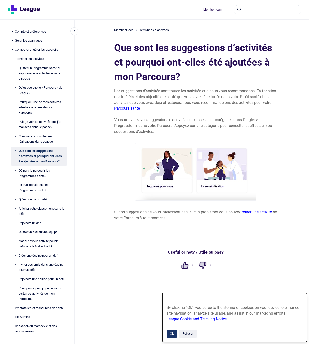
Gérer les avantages (28, 40)
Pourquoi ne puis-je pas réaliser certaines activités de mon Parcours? (40, 293)
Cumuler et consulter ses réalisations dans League (36, 138)
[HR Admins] (12, 317)
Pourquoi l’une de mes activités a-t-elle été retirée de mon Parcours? (40, 107)
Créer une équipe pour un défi (38, 255)
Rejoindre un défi (30, 223)
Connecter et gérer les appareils (36, 49)
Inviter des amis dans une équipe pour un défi (41, 267)
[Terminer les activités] (12, 59)
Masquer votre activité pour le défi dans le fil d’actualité (39, 243)
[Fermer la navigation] (74, 31)
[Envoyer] (239, 10)
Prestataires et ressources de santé (39, 308)
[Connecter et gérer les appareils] (12, 50)
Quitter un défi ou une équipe (38, 232)
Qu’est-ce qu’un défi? (33, 199)
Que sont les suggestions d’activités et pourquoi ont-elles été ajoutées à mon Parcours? (40, 156)
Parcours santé (127, 108)
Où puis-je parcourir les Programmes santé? (34, 173)
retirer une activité (257, 212)
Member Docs (123, 30)
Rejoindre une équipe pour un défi (41, 279)
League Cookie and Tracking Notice (197, 319)
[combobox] (267, 9)
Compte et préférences (30, 31)
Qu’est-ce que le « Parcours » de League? (40, 90)
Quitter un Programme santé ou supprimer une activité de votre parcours (40, 73)
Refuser (188, 333)
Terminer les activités (29, 59)
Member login (212, 9)
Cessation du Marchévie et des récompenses (36, 328)
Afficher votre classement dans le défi (41, 211)
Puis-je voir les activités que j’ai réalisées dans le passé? (40, 124)
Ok (172, 333)
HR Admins (22, 317)
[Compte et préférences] (12, 32)
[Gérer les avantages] (12, 40)
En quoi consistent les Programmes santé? (34, 187)
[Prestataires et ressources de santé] (12, 308)
